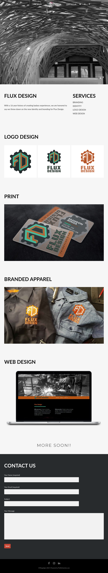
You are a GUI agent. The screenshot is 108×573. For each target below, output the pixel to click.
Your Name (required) (41, 477)
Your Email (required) (41, 489)
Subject (41, 501)
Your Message (54, 525)
